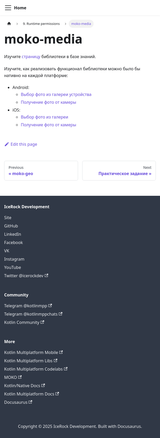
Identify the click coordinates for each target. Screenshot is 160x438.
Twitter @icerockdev (26, 276)
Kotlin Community (24, 322)
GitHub (11, 226)
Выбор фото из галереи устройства (56, 94)
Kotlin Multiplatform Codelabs (35, 369)
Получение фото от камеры (48, 102)
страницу (31, 56)
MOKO (13, 377)
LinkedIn (12, 234)
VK (6, 251)
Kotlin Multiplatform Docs (31, 394)
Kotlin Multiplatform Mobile (33, 352)
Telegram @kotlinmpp (28, 306)
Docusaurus (18, 402)
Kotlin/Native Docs (24, 385)
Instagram (14, 259)
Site (7, 217)
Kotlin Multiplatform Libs (30, 361)
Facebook (13, 242)
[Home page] (9, 24)
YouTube (12, 267)
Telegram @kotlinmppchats (33, 314)
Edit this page (20, 144)
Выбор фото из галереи (44, 117)
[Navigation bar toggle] (8, 8)
